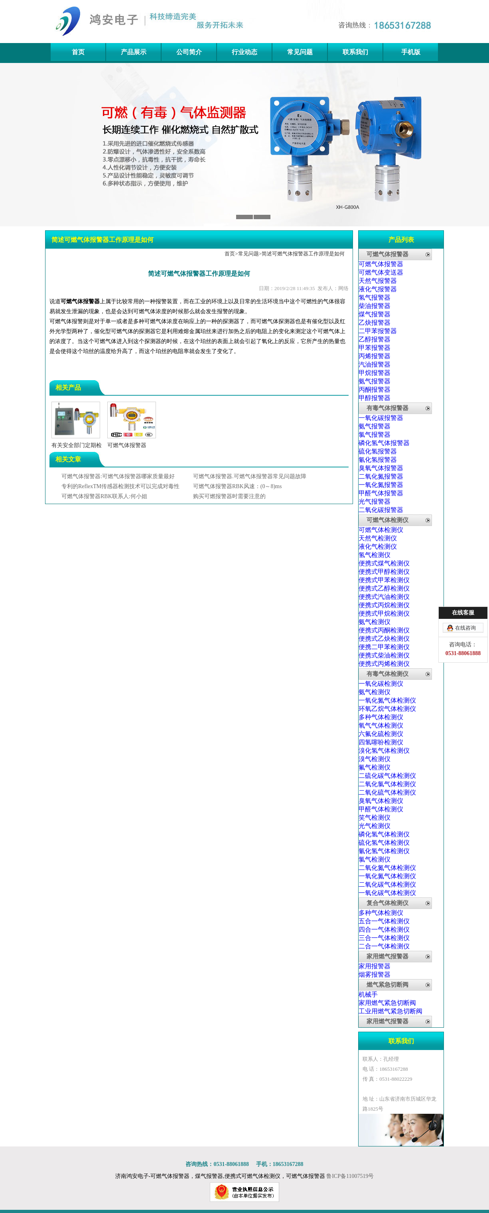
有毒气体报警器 (387, 408)
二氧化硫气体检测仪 (387, 792)
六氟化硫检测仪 (381, 733)
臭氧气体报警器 (381, 468)
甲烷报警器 (374, 372)
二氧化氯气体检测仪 (387, 784)
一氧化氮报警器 (381, 484)
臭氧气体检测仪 (381, 800)
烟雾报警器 (374, 974)
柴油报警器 (374, 305)
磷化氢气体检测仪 (384, 834)
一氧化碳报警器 (381, 417)
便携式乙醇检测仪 (384, 588)
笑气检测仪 (374, 817)
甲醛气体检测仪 (381, 809)
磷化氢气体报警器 (384, 443)
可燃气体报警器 (80, 301)
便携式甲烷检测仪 (384, 613)
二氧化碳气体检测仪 (387, 884)
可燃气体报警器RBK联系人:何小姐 (104, 496)
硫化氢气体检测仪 (384, 842)
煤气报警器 (374, 314)
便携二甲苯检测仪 (384, 647)
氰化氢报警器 (378, 459)
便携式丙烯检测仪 (384, 663)
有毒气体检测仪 (387, 674)
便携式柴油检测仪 (384, 655)
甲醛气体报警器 (381, 493)
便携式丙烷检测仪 (384, 605)
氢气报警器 (374, 297)
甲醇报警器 (374, 398)
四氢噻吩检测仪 (381, 742)
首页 (78, 52)
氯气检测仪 (374, 859)
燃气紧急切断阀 (387, 984)
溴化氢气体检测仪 (384, 750)
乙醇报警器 (374, 339)
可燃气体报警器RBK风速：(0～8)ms (237, 486)
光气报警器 (374, 501)
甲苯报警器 (374, 347)
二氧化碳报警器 (381, 509)
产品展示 (133, 52)
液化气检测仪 (378, 546)
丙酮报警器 (374, 389)
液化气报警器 (378, 289)
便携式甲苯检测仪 (384, 580)
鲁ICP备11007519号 (350, 1176)
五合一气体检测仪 (384, 921)
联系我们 (355, 52)
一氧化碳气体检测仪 (387, 892)
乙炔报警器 (374, 322)
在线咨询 (465, 628)
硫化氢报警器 (378, 451)
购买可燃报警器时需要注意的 (229, 496)
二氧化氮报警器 (381, 476)
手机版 (410, 52)
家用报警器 (374, 966)
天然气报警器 (378, 280)
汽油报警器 (374, 364)
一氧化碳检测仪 (381, 683)
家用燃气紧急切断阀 (387, 1002)
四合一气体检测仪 (384, 929)
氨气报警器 (374, 381)
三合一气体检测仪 (384, 937)
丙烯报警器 (374, 356)
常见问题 (300, 52)
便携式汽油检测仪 (384, 596)
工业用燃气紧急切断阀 (390, 1011)
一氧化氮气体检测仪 (387, 700)
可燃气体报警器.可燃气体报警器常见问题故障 (249, 476)
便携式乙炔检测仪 (384, 638)
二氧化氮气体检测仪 (387, 867)
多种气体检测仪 (381, 717)
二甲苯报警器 (378, 331)
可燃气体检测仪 (387, 520)
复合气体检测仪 (387, 903)
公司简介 (189, 52)
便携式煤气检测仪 (384, 563)
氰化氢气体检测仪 (384, 851)
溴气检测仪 (374, 759)
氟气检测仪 (374, 767)
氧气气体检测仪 (381, 725)
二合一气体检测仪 (384, 946)
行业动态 (244, 52)
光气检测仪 (374, 825)
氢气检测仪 (374, 555)
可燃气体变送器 (381, 272)
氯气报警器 (374, 434)
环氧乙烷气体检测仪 (387, 708)
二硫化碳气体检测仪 (387, 775)
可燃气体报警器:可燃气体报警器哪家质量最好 (118, 476)
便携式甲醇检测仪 (384, 571)
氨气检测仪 (374, 621)
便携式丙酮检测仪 (384, 630)
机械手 (368, 994)
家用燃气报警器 (387, 956)
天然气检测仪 (378, 538)
